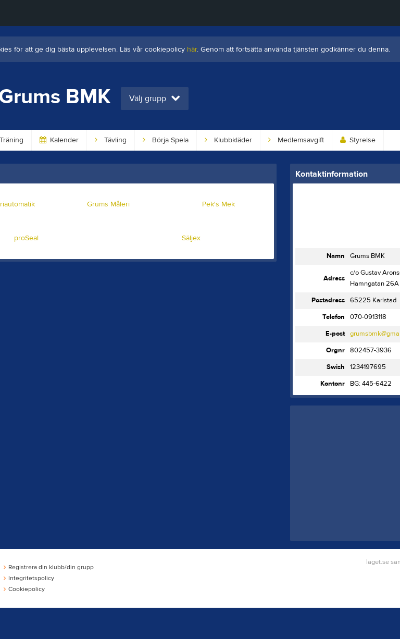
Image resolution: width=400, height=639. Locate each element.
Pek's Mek (218, 204)
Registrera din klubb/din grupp (49, 567)
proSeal (26, 238)
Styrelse (358, 140)
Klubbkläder (228, 140)
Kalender (59, 140)
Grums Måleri (108, 204)
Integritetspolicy (29, 578)
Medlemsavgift (296, 140)
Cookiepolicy (24, 589)
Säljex (191, 238)
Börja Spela (166, 140)
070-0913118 (368, 317)
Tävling (111, 140)
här (192, 49)
